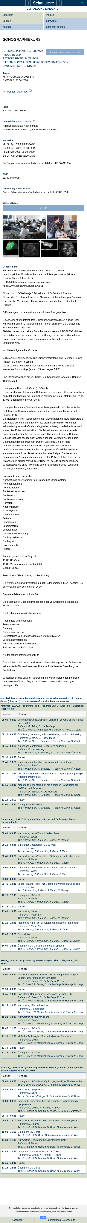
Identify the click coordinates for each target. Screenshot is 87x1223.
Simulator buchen (55, 27)
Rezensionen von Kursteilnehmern (65, 52)
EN (82, 3)
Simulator (8, 15)
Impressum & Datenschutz (61, 1220)
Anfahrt (28, 121)
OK (43, 1217)
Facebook (17, 1220)
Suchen (43, 208)
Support (7, 21)
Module (50, 15)
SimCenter (51, 21)
